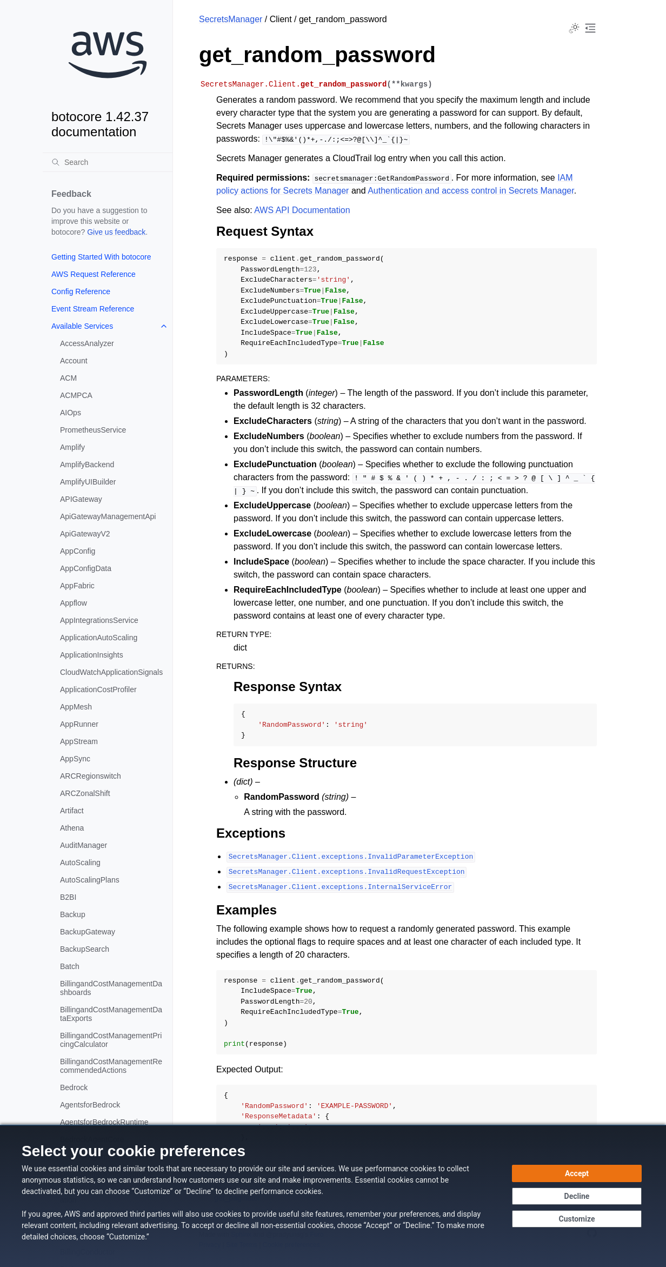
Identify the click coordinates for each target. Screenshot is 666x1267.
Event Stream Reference (92, 308)
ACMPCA (76, 395)
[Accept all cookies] (577, 1173)
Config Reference (80, 291)
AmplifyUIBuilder (88, 481)
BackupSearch (84, 949)
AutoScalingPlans (89, 879)
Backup (72, 914)
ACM (68, 378)
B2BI (68, 897)
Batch (69, 966)
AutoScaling (80, 862)
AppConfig (77, 551)
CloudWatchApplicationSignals (111, 672)
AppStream (79, 741)
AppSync (75, 758)
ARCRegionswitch (90, 776)
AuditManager (83, 845)
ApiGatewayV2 (85, 533)
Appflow (73, 603)
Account (74, 360)
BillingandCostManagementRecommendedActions (111, 1065)
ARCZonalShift (85, 793)
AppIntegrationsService (99, 620)
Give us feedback (116, 232)
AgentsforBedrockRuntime (104, 1122)
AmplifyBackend (87, 464)
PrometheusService (93, 430)
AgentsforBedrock (90, 1104)
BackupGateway (87, 931)
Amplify (72, 447)
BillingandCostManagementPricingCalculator (111, 1040)
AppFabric (77, 585)
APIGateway (81, 499)
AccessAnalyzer (87, 343)
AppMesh (76, 706)
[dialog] (333, 1196)
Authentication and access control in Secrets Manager (471, 190)
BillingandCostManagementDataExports (111, 1014)
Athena (72, 828)
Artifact (72, 810)
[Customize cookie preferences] (577, 1219)
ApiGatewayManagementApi (108, 516)
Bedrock (74, 1087)
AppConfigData (85, 568)
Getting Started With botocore (101, 257)
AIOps (70, 412)
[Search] (107, 162)
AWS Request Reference (93, 274)
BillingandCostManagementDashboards (111, 988)
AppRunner (79, 724)
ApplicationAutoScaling (98, 637)
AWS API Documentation (302, 210)
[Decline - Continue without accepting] (577, 1196)
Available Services (82, 326)
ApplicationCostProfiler (98, 689)
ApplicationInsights (91, 655)
